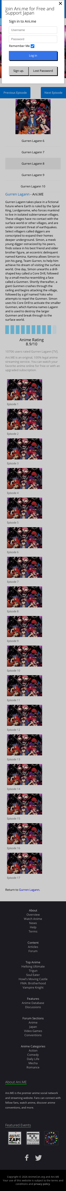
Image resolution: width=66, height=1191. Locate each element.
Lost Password (43, 71)
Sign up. (18, 71)
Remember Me (19, 46)
